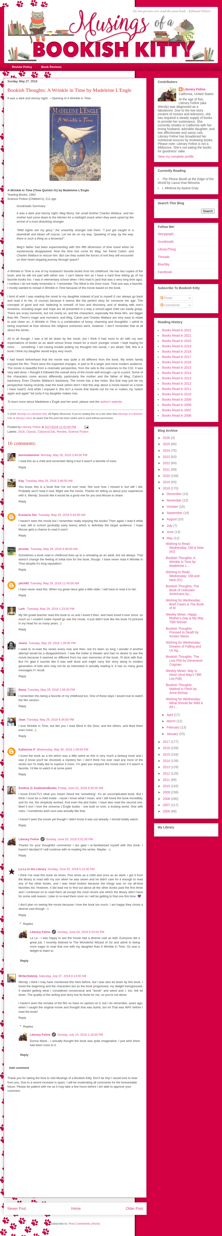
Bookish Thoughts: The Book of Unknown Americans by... (182, 590)
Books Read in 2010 (176, 394)
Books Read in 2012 (176, 383)
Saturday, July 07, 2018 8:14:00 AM (62, 976)
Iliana (22, 689)
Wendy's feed (23, 418)
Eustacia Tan (27, 515)
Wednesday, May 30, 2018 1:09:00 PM (62, 749)
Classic (31, 431)
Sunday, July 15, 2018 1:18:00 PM (80, 1034)
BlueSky (164, 264)
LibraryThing (167, 249)
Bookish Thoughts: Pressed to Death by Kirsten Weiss (182, 632)
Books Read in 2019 (176, 346)
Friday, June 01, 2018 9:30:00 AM (80, 788)
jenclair (23, 549)
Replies (28, 924)
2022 (167, 463)
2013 (167, 767)
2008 (167, 799)
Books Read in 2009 (176, 399)
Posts (166, 298)
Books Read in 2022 (176, 330)
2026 (167, 438)
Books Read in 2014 (176, 373)
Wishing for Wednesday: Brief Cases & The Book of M (185, 604)
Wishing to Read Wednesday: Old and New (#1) (183, 576)
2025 (167, 444)
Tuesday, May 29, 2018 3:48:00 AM (49, 480)
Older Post (134, 1208)
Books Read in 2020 (176, 341)
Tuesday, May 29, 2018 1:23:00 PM (50, 608)
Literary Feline (28, 839)
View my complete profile (176, 156)
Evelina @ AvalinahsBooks (37, 788)
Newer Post (16, 1208)
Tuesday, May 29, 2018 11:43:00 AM (54, 583)
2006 (167, 811)
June (170, 532)
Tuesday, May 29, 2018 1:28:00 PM (52, 643)
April (170, 715)
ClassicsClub (46, 431)
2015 (167, 754)
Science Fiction (78, 431)
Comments (170, 305)
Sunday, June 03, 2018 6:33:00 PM (80, 932)
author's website (111, 401)
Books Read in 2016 (176, 362)
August (171, 519)
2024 (167, 450)
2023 (167, 457)
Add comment (19, 1068)
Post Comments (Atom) (84, 1223)
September (174, 513)
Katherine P (26, 749)
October (172, 506)
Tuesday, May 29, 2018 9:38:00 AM (54, 549)
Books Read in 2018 (176, 351)
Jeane (22, 643)
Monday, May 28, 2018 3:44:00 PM (64, 455)
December (174, 494)
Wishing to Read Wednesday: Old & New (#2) (185, 547)
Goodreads (166, 241)
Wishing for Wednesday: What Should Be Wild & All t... (184, 703)
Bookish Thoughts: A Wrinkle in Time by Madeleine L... (181, 562)
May (169, 538)
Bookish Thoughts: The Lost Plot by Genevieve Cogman (184, 660)
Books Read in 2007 (176, 410)
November (174, 500)
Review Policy (22, 67)
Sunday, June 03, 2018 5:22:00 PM (71, 869)
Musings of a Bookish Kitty (32, 413)
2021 (167, 469)
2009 (167, 792)
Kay (21, 480)
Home (76, 1208)
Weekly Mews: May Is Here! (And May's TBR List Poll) (183, 674)
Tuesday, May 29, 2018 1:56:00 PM (51, 689)
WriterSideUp (27, 976)
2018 (21, 431)
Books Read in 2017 (176, 357)
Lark (22, 608)
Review (61, 431)
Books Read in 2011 (176, 389)
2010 (167, 786)
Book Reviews (51, 67)
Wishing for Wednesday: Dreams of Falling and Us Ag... (183, 646)
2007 (167, 805)
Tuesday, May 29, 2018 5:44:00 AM (61, 515)
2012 (167, 773)
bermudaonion (28, 455)
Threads (164, 257)
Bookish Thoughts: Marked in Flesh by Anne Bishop (181, 689)
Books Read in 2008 (176, 405)
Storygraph (165, 234)
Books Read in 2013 (176, 378)
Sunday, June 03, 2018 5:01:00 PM (69, 839)
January (172, 734)
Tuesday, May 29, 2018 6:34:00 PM (50, 719)
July (169, 525)
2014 (167, 761)
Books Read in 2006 (176, 415)
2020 (167, 476)
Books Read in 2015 (176, 367)
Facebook (165, 272)
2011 (167, 780)
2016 (167, 748)
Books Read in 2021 (176, 335)
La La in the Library (32, 869)
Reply (22, 467)
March (171, 721)
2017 (167, 742)
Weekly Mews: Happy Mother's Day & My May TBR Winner (185, 618)
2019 (167, 482)
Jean (21, 719)
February (173, 727)
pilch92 (23, 583)
